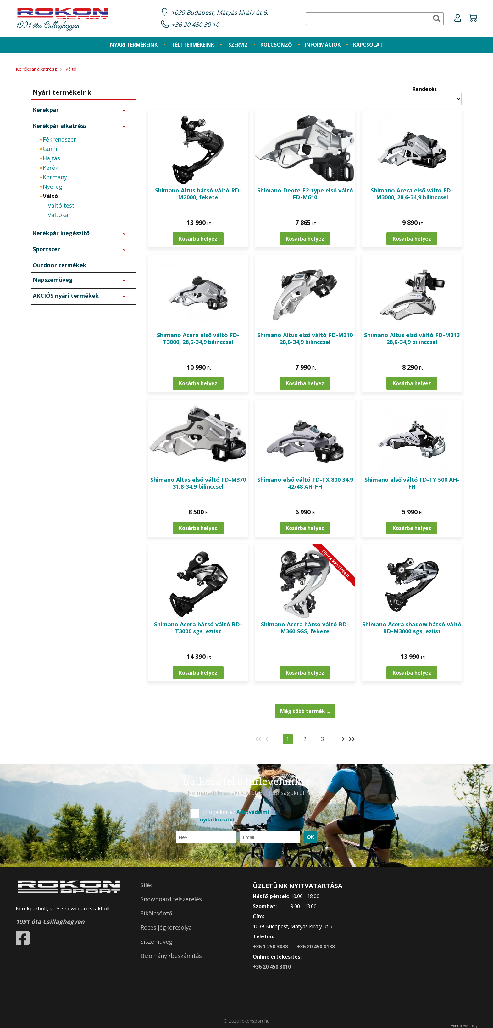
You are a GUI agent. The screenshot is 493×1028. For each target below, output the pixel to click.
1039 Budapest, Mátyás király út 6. (219, 12)
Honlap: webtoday (464, 1026)
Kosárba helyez (198, 238)
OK (310, 837)
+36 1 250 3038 (271, 946)
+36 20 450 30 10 (195, 24)
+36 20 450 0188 (316, 946)
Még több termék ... (305, 711)
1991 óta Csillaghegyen (63, 19)
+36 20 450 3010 (272, 966)
